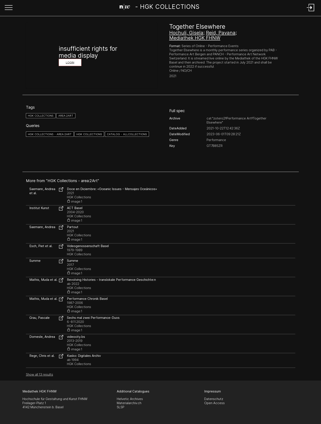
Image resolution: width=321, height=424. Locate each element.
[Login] (310, 12)
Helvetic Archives (130, 399)
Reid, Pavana (221, 32)
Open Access (214, 403)
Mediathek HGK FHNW (194, 38)
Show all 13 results (39, 374)
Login (70, 62)
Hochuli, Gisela (186, 32)
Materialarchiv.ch (129, 403)
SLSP (120, 407)
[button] (8, 8)
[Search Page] (160, 7)
